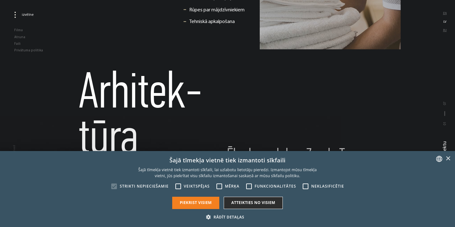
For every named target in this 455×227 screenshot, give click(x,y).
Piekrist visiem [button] (196, 202)
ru (445, 30)
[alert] (227, 189)
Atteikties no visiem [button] (253, 202)
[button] (227, 216)
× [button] (448, 158)
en (445, 13)
